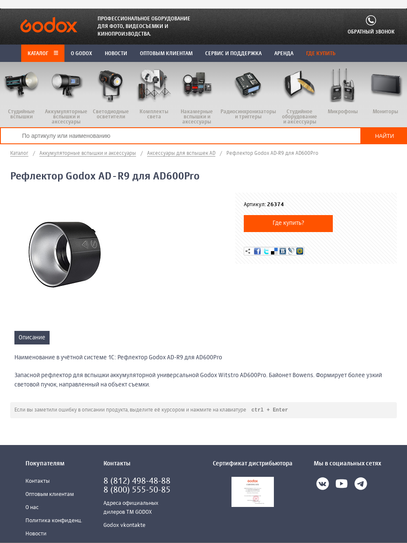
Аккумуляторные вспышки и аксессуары (87, 153)
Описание (32, 338)
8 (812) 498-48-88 (136, 482)
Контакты (37, 481)
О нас (32, 508)
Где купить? (288, 223)
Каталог (43, 53)
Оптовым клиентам (49, 495)
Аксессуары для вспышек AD (181, 153)
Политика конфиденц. (53, 521)
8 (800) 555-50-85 (136, 491)
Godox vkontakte (124, 526)
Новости (36, 534)
